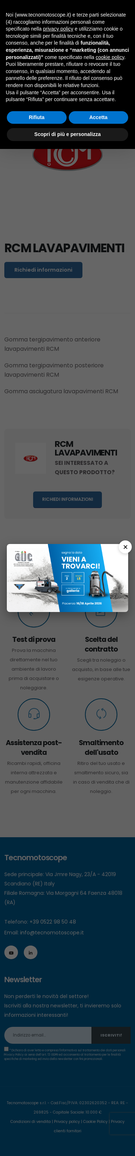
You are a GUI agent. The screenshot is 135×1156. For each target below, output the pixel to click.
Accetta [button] (98, 117)
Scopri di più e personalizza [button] (67, 134)
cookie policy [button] (110, 57)
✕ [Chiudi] (125, 547)
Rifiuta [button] (37, 117)
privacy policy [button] (58, 29)
